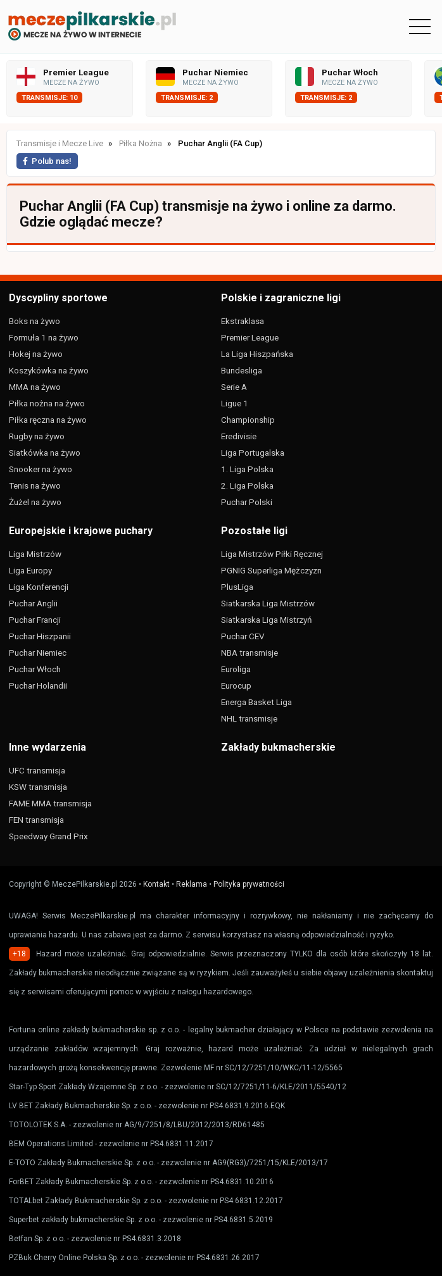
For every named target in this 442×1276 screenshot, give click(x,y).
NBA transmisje (249, 652)
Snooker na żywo (40, 469)
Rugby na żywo (37, 436)
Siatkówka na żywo (44, 452)
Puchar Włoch (35, 669)
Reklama (191, 884)
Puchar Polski (246, 502)
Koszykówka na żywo (49, 370)
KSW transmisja (38, 787)
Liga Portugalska (252, 452)
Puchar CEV (243, 636)
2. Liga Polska (247, 485)
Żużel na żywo (35, 502)
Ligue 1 (234, 403)
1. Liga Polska (247, 469)
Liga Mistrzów (35, 554)
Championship (248, 420)
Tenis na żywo (35, 485)
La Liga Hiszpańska (257, 354)
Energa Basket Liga (256, 702)
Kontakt (156, 884)
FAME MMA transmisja (50, 803)
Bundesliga (241, 370)
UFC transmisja (37, 770)
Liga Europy (30, 570)
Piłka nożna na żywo (47, 403)
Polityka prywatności (248, 884)
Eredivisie (238, 436)
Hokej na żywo (36, 354)
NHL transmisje (249, 718)
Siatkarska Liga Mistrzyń (266, 620)
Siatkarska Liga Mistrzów (268, 603)
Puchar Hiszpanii (40, 636)
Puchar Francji (35, 620)
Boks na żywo (34, 321)
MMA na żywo (35, 387)
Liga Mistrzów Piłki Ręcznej (272, 554)
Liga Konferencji (38, 587)
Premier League (250, 337)
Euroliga (236, 669)
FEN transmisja (36, 820)
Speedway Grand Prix (48, 836)
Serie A (234, 387)
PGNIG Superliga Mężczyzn (271, 570)
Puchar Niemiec (37, 652)
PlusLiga (237, 587)
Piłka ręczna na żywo (48, 420)
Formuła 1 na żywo (44, 337)
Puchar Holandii (38, 685)
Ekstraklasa (242, 321)
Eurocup (236, 685)
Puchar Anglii (33, 603)
